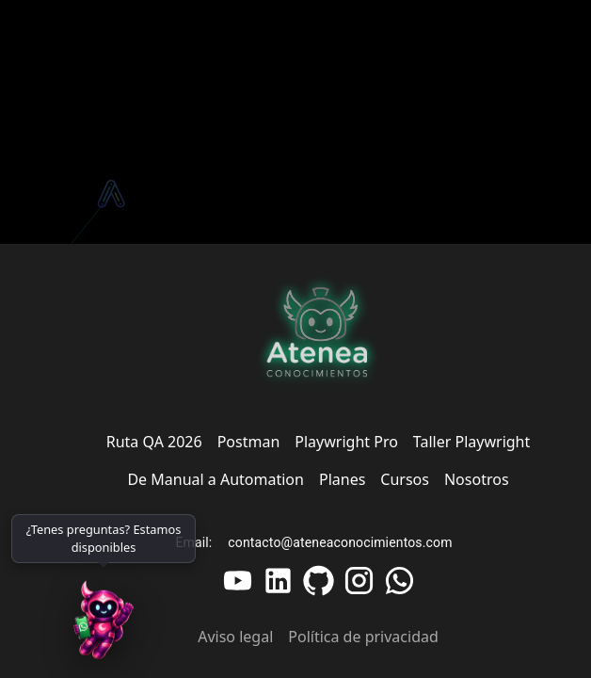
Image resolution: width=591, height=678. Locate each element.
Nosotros (476, 479)
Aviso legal (235, 636)
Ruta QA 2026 (154, 441)
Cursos (404, 479)
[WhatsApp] (103, 621)
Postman (248, 441)
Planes (342, 479)
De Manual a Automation (215, 479)
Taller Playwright (471, 441)
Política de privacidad (363, 636)
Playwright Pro (346, 441)
